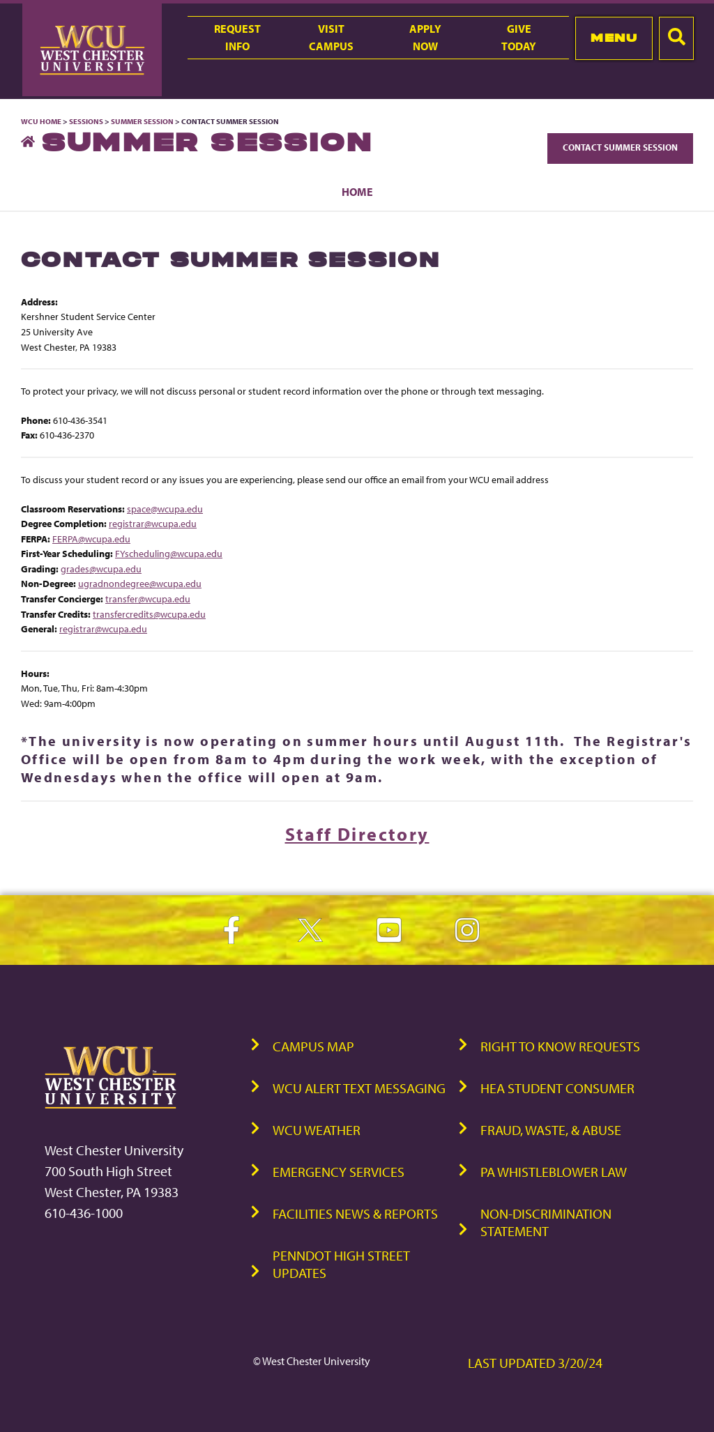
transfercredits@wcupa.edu (149, 613)
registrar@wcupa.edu (153, 523)
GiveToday (518, 37)
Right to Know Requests (560, 1046)
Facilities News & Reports (355, 1213)
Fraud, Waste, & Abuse (550, 1129)
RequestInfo (237, 37)
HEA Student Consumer (557, 1088)
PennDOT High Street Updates (341, 1264)
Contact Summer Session (620, 147)
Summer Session (142, 121)
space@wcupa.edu (165, 508)
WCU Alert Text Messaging (359, 1088)
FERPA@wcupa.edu (91, 538)
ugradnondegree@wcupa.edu (140, 583)
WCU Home (41, 121)
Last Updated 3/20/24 (535, 1362)
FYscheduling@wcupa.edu (168, 553)
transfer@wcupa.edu (147, 598)
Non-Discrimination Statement (546, 1222)
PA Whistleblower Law (553, 1171)
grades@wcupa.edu (101, 568)
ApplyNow (425, 37)
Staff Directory (357, 834)
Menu (614, 37)
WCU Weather (316, 1129)
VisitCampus (331, 37)
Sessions (86, 121)
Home (357, 192)
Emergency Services (338, 1171)
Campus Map (313, 1046)
